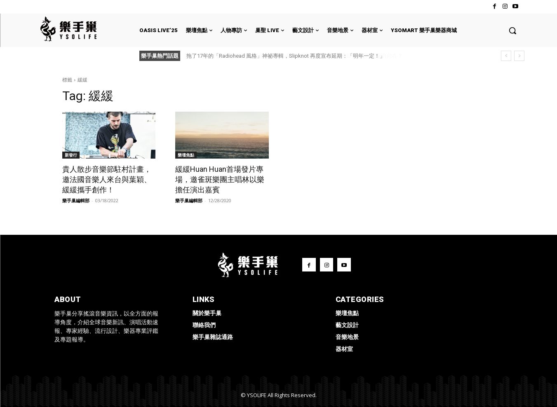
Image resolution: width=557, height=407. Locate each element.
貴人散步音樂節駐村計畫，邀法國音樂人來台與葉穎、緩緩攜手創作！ (106, 179)
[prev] (506, 56)
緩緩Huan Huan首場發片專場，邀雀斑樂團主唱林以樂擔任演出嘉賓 (219, 179)
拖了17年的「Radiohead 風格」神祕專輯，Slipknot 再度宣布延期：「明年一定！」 (285, 56)
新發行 (71, 155)
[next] (519, 56)
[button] (512, 30)
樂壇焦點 (186, 155)
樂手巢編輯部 (75, 200)
